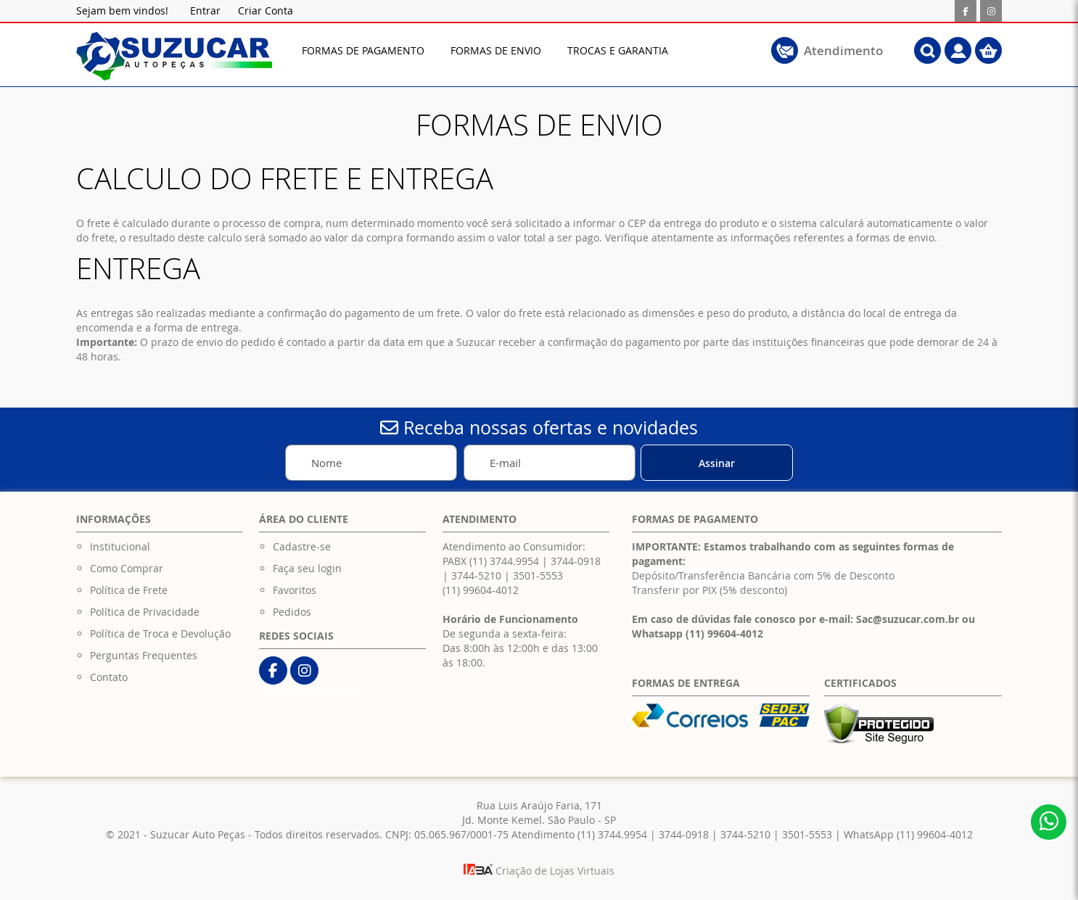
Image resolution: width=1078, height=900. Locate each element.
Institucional (120, 546)
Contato (109, 677)
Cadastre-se (302, 546)
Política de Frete (129, 590)
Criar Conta (265, 10)
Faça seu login (307, 568)
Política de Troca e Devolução (160, 633)
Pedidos (292, 612)
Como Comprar (126, 568)
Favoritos (294, 590)
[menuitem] (363, 50)
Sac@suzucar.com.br (907, 619)
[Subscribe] (717, 463)
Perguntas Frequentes (143, 655)
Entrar (205, 10)
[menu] (512, 50)
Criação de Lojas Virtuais (539, 871)
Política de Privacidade (144, 612)
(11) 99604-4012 (481, 590)
